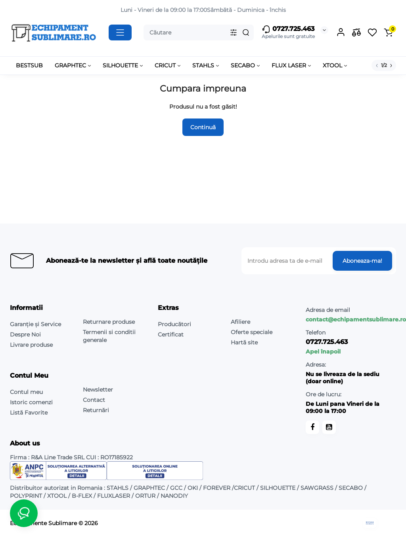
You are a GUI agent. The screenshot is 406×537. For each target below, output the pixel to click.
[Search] (245, 32)
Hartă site (244, 342)
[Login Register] (341, 32)
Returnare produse (109, 321)
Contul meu (26, 392)
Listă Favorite (29, 412)
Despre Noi (25, 334)
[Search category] (233, 32)
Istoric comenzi (31, 402)
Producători (174, 324)
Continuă (203, 127)
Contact (94, 399)
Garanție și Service (35, 324)
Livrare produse (31, 344)
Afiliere (240, 321)
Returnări (96, 410)
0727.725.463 (288, 29)
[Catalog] (120, 32)
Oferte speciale (251, 332)
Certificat (171, 334)
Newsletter (98, 389)
